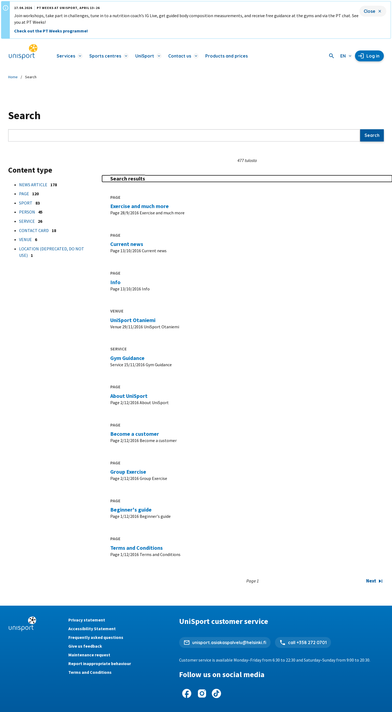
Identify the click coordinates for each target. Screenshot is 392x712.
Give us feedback (85, 646)
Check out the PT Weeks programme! (51, 31)
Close (369, 11)
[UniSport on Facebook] (186, 693)
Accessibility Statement (92, 628)
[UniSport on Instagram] (202, 693)
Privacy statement (86, 620)
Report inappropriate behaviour (99, 663)
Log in (372, 56)
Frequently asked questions (95, 637)
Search (372, 135)
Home (13, 76)
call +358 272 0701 (307, 642)
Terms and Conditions (90, 672)
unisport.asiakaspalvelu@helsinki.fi (229, 642)
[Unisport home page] (23, 52)
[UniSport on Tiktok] (216, 693)
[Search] (331, 55)
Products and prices (226, 56)
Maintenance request (89, 654)
